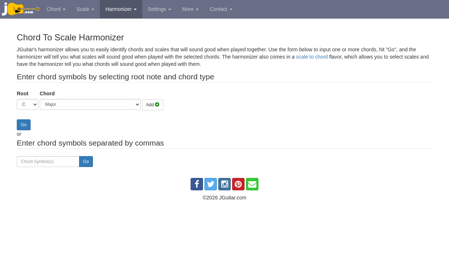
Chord (56, 9)
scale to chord (312, 57)
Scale (85, 9)
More (190, 9)
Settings (159, 9)
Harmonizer (121, 9)
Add (153, 104)
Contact (221, 9)
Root (22, 93)
